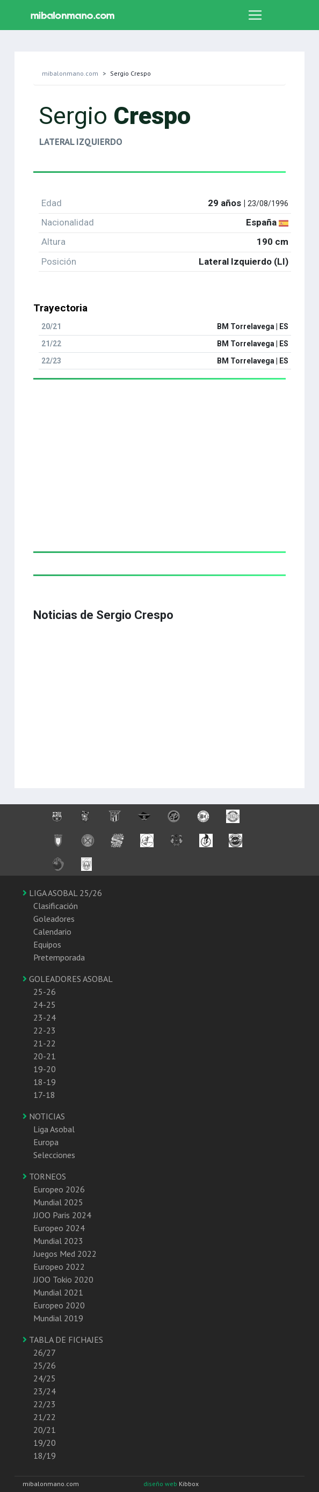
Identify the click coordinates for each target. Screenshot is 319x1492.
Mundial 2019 (58, 1318)
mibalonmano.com (70, 73)
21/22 (44, 1416)
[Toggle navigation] (255, 15)
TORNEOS (44, 1176)
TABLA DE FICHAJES (63, 1339)
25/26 (44, 1365)
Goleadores (54, 918)
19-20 (44, 1069)
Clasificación (55, 905)
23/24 (44, 1391)
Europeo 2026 (59, 1189)
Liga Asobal (54, 1129)
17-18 (44, 1094)
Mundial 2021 (58, 1292)
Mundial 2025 (58, 1202)
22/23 (44, 1404)
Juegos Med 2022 (65, 1253)
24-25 (44, 1004)
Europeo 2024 (59, 1227)
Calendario (52, 931)
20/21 (44, 1429)
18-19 (44, 1081)
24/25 (44, 1378)
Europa (46, 1142)
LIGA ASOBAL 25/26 (62, 892)
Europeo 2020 (59, 1305)
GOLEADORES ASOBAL (68, 978)
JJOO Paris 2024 (62, 1215)
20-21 (44, 1056)
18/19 (44, 1455)
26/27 (44, 1352)
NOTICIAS (44, 1116)
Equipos (47, 944)
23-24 (44, 1017)
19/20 (44, 1442)
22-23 (44, 1030)
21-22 (44, 1043)
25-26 (44, 991)
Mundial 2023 (58, 1240)
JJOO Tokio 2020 (63, 1279)
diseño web (161, 1484)
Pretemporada (59, 957)
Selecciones (54, 1154)
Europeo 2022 (59, 1266)
